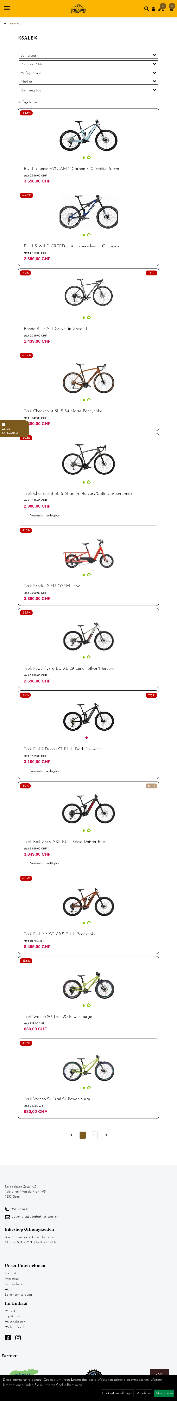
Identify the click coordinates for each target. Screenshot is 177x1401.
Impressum (12, 1279)
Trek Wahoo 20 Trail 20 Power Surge (58, 1017)
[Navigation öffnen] (7, 9)
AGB (8, 1289)
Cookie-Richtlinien (69, 1385)
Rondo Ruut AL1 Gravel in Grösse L (56, 329)
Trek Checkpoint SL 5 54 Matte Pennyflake (63, 411)
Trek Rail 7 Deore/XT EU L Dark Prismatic (63, 749)
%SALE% (15, 24)
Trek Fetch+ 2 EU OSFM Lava (52, 586)
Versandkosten (15, 1322)
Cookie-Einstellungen (117, 1393)
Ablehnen (144, 1393)
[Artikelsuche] (146, 9)
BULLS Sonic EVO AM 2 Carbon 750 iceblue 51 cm (71, 169)
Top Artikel (12, 1316)
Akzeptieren (164, 1393)
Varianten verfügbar (44, 515)
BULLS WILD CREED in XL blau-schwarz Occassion (72, 246)
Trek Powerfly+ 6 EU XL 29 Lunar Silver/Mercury (69, 668)
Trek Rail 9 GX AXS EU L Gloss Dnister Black (66, 842)
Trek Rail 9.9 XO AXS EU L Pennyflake (60, 934)
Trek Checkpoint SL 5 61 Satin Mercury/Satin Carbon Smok (78, 493)
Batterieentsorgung (18, 1294)
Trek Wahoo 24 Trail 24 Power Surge (57, 1099)
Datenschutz (13, 1284)
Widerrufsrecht (15, 1327)
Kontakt (10, 1273)
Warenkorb (13, 1311)
